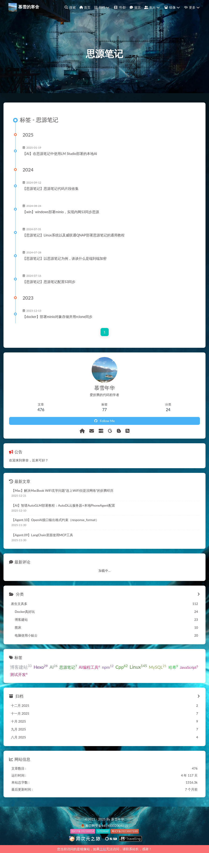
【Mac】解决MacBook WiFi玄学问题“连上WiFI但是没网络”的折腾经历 (62, 490)
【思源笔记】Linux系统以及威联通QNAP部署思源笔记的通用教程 (74, 235)
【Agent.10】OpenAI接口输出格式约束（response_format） (55, 520)
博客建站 (21, 667)
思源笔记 (68, 667)
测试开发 (19, 674)
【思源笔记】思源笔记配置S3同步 (49, 282)
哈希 (173, 667)
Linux (138, 667)
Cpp (121, 667)
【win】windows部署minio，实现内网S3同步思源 (61, 212)
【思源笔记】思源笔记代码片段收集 (51, 188)
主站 (103, 849)
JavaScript (189, 667)
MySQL (158, 667)
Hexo (41, 667)
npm (108, 667)
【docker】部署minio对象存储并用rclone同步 (57, 316)
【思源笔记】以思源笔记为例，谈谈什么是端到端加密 (65, 258)
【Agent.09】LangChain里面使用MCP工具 (42, 535)
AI (53, 667)
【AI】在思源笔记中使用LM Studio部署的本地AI (60, 153)
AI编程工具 (89, 667)
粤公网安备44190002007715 (106, 826)
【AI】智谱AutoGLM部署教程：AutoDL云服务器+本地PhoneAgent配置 (63, 505)
